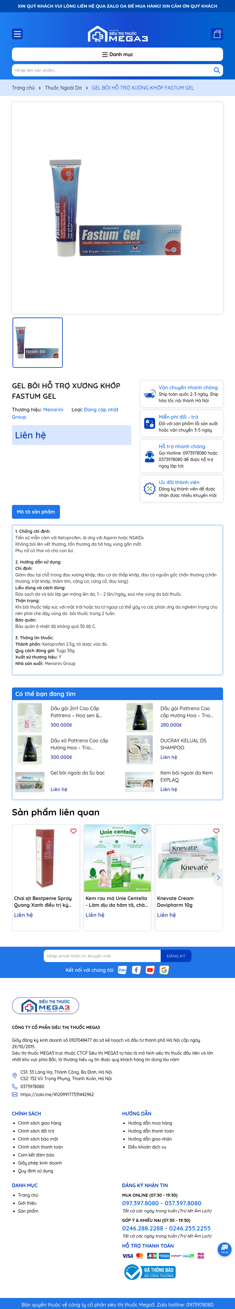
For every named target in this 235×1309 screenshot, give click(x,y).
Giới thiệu (27, 1203)
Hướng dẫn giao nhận (150, 1139)
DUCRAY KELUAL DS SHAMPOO (183, 743)
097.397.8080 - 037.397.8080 (161, 1203)
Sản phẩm (28, 1211)
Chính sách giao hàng (39, 1123)
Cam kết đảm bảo (36, 1155)
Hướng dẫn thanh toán (151, 1131)
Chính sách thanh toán (40, 1147)
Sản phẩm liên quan (56, 812)
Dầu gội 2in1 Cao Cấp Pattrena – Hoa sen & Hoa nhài (74, 712)
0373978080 (32, 1086)
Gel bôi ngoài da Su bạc (77, 773)
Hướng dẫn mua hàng (150, 1123)
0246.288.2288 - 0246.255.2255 (166, 1228)
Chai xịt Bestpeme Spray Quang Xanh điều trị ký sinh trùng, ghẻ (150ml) (43, 902)
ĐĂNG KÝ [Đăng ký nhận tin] (176, 956)
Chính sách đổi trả (36, 1131)
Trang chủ (28, 1195)
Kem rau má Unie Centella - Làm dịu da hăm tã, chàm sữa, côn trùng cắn (117, 902)
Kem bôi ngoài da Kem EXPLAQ (186, 776)
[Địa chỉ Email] (118, 956)
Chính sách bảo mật (38, 1139)
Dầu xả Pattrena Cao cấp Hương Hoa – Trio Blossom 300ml (79, 744)
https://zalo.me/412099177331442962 (57, 1094)
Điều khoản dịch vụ (147, 1147)
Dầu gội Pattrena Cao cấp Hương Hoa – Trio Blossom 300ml (185, 712)
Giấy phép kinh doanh (40, 1163)
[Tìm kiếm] (217, 70)
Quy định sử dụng (35, 1171)
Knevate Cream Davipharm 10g (175, 901)
